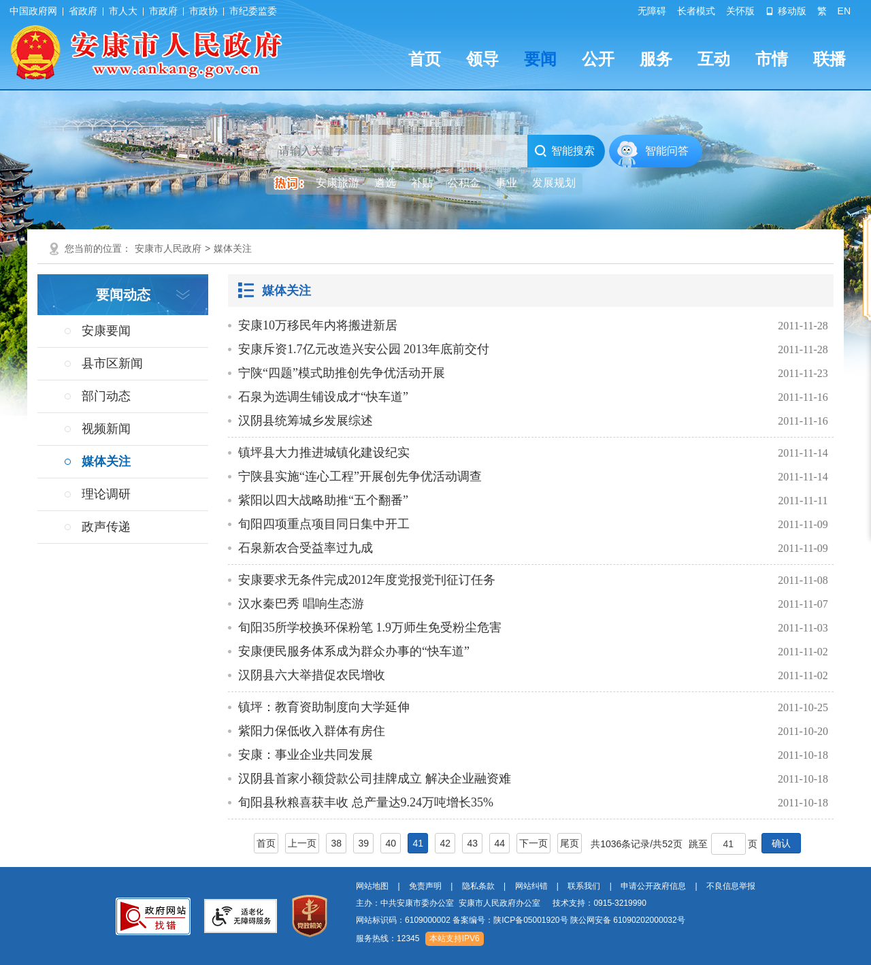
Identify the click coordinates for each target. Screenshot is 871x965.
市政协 (203, 10)
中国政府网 (33, 10)
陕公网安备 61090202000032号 (627, 920)
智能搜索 (564, 151)
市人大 (123, 10)
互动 (713, 59)
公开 (598, 59)
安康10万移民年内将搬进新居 (317, 325)
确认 (781, 843)
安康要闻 (106, 331)
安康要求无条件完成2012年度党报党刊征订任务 (366, 580)
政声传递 (106, 527)
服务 (656, 59)
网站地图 (372, 886)
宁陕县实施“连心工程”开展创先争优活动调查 (360, 476)
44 (499, 843)
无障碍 (652, 10)
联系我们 (584, 886)
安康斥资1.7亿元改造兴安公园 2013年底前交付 (363, 349)
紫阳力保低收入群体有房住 (311, 731)
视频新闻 (106, 429)
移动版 (786, 10)
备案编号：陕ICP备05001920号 (510, 920)
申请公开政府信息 (653, 886)
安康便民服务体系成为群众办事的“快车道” (354, 651)
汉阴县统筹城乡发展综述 (305, 420)
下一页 (533, 843)
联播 (829, 59)
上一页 (302, 843)
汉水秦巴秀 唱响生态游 (301, 603)
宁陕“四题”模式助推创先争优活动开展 (341, 373)
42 (445, 843)
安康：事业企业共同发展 (305, 755)
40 (390, 843)
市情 (771, 59)
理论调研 (106, 494)
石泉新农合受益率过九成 (305, 548)
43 (472, 843)
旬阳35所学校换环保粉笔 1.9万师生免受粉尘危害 (370, 627)
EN (844, 10)
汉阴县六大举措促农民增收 (311, 675)
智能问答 (667, 151)
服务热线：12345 (387, 938)
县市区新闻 (112, 363)
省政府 (83, 10)
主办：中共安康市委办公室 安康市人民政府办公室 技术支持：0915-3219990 (501, 903)
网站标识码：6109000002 (520, 920)
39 (363, 843)
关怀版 (740, 10)
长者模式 (696, 10)
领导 (482, 59)
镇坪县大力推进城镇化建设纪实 (324, 452)
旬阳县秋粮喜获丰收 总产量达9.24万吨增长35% (365, 802)
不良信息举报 (730, 886)
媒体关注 (233, 248)
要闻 (540, 59)
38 (336, 843)
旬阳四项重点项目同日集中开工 (324, 524)
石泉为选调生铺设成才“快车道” (323, 397)
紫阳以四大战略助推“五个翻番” (323, 500)
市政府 (163, 10)
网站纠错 (531, 886)
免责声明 (425, 886)
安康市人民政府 (168, 248)
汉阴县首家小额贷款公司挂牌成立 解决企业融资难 (374, 778)
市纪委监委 (253, 10)
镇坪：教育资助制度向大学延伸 (324, 707)
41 (417, 843)
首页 (424, 59)
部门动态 (106, 396)
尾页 (569, 843)
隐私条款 (478, 886)
